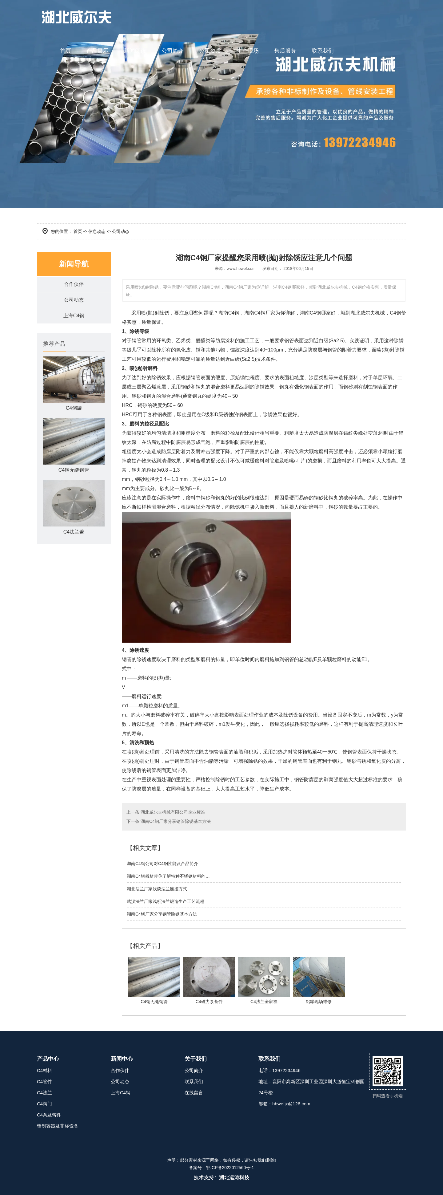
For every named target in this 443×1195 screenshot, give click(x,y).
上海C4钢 (73, 315)
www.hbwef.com (241, 268)
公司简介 (173, 51)
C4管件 (44, 1081)
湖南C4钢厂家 (259, 312)
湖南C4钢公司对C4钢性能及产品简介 (162, 863)
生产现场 (248, 51)
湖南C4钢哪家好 (318, 312)
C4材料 (44, 1070)
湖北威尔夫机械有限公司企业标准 (172, 812)
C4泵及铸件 (49, 1114)
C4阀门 (44, 1103)
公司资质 (210, 51)
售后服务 (285, 51)
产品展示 (97, 51)
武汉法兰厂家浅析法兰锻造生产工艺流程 (165, 901)
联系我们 (323, 51)
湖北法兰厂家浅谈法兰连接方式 (157, 888)
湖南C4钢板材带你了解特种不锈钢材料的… (168, 876)
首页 (65, 51)
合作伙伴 (74, 284)
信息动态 (97, 231)
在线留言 (194, 1092)
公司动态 (74, 300)
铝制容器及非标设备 (57, 1125)
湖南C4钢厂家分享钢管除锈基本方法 (175, 821)
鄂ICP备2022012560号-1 (230, 1167)
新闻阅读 (135, 51)
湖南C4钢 (228, 312)
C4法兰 (44, 1092)
